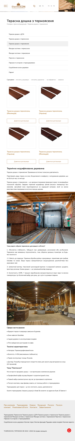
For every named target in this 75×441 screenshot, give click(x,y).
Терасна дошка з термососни (19, 39)
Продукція (42, 405)
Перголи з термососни (16, 58)
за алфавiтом (51, 80)
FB (48, 5)
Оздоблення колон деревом (18, 68)
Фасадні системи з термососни (19, 48)
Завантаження (45, 407)
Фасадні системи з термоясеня (19, 53)
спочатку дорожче (37, 80)
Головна (9, 24)
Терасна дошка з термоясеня (19, 44)
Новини (33, 405)
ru (43, 5)
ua (40, 5)
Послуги (51, 405)
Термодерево (22, 405)
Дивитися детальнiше (21, 121)
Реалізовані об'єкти (20, 407)
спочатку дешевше (22, 80)
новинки (61, 80)
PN (54, 5)
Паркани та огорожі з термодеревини (22, 63)
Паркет (11, 72)
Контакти (33, 407)
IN (51, 5)
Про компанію (9, 405)
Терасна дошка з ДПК (16, 34)
